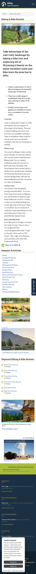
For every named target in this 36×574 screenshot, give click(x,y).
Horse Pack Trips (8, 277)
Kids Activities (8, 267)
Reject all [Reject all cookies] (13, 567)
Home (4, 14)
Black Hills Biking (10, 391)
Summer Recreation (15, 14)
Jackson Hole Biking (11, 365)
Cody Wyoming (12, 5)
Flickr (23, 24)
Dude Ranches (7, 272)
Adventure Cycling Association (11, 469)
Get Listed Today (7, 524)
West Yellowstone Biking (12, 382)
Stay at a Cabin (12, 245)
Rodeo (4, 255)
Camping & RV (7, 260)
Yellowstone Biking (10, 376)
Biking (4, 289)
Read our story (6, 491)
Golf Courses (7, 287)
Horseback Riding (9, 258)
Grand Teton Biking (10, 370)
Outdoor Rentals (8, 284)
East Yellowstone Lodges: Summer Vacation (16, 352)
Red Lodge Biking (10, 387)
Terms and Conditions (18, 571)
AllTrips (10, 3)
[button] (3, 33)
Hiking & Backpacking (11, 292)
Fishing (5, 263)
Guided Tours (7, 270)
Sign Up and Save (7, 508)
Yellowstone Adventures (11, 461)
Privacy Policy (7, 571)
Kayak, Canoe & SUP (10, 282)
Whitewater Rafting (10, 265)
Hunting (5, 280)
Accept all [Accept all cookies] (13, 562)
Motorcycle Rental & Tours (12, 275)
